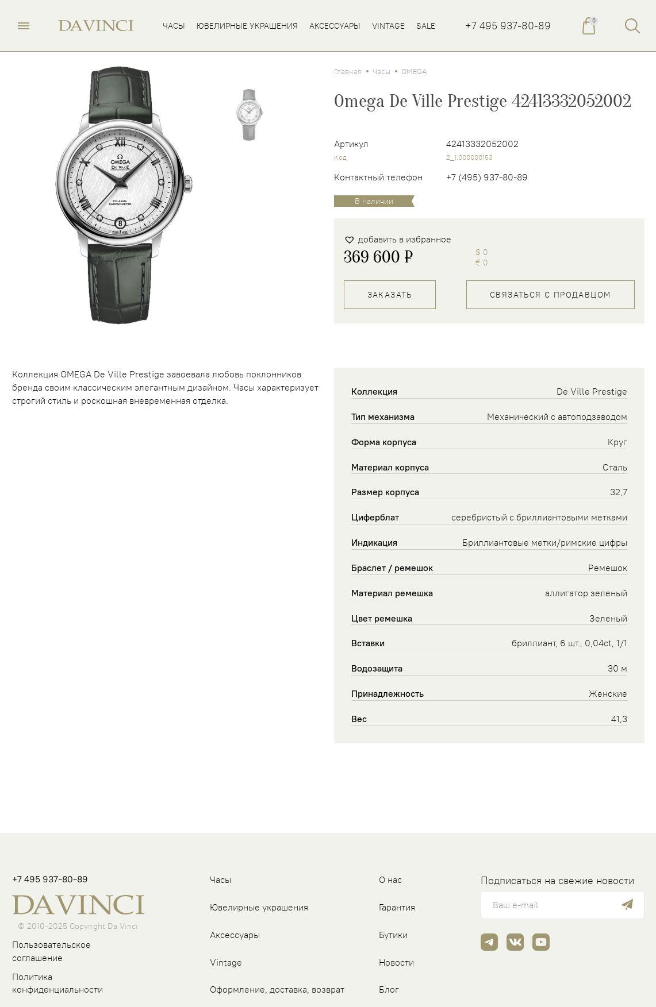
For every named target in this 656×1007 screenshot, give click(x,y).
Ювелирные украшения (259, 907)
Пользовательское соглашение (51, 951)
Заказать (389, 295)
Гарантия (397, 907)
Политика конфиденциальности (57, 983)
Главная (348, 71)
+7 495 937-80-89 (508, 25)
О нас (390, 879)
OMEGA (414, 71)
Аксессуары (235, 934)
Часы (381, 71)
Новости (396, 962)
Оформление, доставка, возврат (277, 989)
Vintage (226, 962)
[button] (397, 239)
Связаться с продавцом (550, 295)
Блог (389, 989)
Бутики (393, 934)
